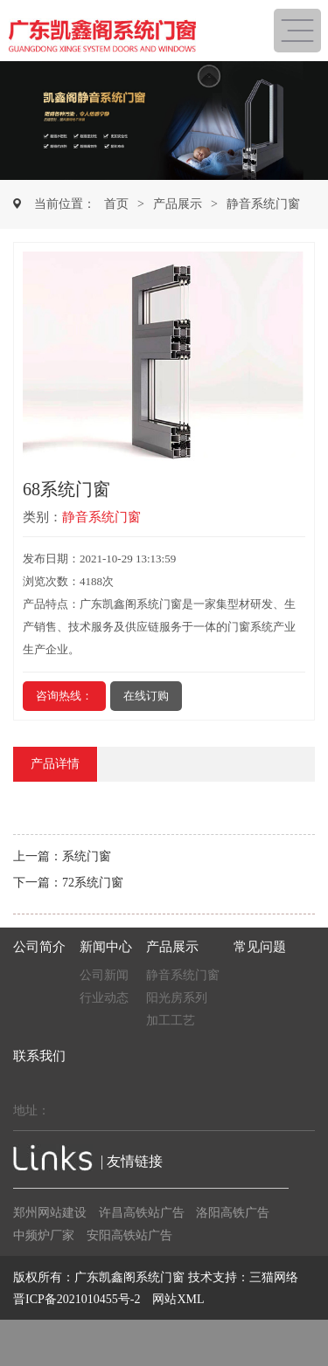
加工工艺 (170, 1020)
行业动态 (104, 997)
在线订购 (146, 695)
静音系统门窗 (263, 203)
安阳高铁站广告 (129, 1235)
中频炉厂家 (43, 1235)
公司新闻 (104, 975)
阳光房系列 (176, 997)
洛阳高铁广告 (232, 1212)
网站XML (178, 1299)
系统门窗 (86, 856)
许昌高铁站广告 (142, 1212)
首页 (116, 203)
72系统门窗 (92, 882)
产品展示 (177, 203)
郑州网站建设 (50, 1212)
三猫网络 (273, 1277)
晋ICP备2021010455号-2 (76, 1299)
